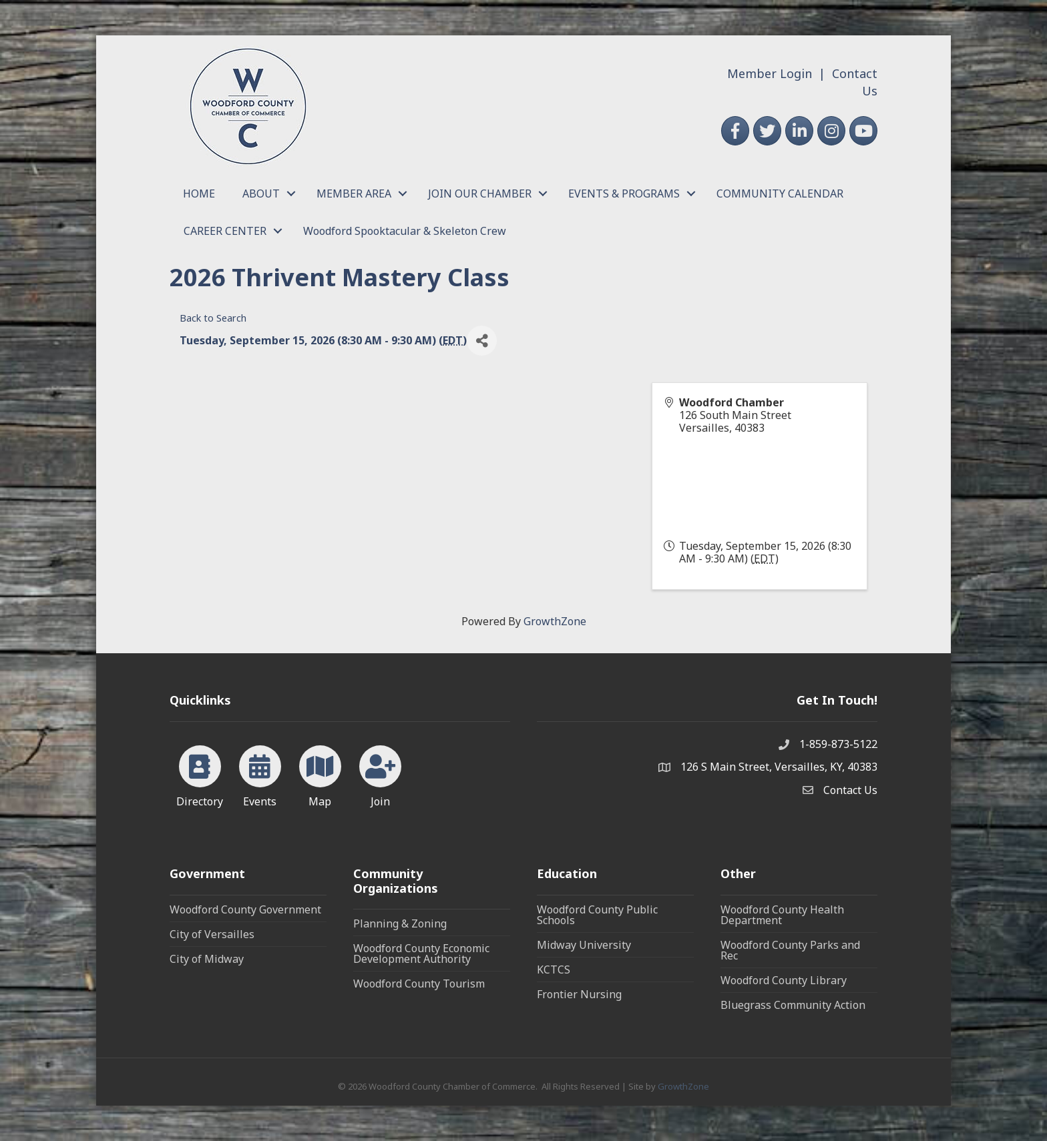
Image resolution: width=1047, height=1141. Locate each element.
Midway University (584, 944)
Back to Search (213, 318)
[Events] (260, 774)
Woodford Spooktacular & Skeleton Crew (404, 231)
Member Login (769, 73)
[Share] (482, 341)
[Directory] (200, 774)
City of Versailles (212, 934)
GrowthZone (555, 621)
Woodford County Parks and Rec (790, 950)
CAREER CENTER (225, 231)
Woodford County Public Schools (597, 914)
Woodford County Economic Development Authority (421, 953)
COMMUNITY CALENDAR (779, 193)
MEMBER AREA (354, 193)
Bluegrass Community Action (792, 1005)
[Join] (380, 774)
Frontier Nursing (579, 994)
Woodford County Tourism (419, 983)
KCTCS (553, 969)
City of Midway (207, 959)
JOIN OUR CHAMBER (480, 193)
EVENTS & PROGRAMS (624, 193)
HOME (199, 193)
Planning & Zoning (400, 923)
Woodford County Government (245, 909)
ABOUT (261, 193)
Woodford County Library (783, 980)
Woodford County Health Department (782, 914)
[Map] (320, 774)
